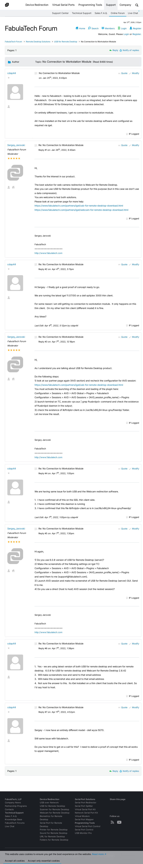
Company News (13, 802)
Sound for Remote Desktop (53, 833)
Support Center (60, 13)
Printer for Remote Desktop (53, 829)
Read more (98, 855)
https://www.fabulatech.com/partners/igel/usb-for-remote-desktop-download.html (79, 205)
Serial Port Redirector (85, 802)
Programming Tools (90, 4)
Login (126, 34)
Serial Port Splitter (84, 806)
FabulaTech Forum (13, 41)
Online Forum (118, 13)
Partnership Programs (16, 806)
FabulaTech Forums (15, 823)
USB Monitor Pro (83, 833)
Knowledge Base (13, 819)
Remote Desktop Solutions (38, 41)
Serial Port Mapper (84, 819)
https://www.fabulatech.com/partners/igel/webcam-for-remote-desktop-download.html (81, 209)
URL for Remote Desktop (52, 836)
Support (111, 4)
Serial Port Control (84, 829)
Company (125, 4)
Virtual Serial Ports (63, 4)
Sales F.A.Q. (101, 13)
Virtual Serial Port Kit (85, 809)
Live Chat (133, 13)
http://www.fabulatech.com (48, 253)
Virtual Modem (82, 816)
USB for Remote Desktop (65, 41)
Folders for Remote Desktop (54, 840)
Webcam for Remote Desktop (54, 813)
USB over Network (49, 802)
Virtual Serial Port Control (87, 826)
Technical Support (81, 13)
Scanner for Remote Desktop (54, 809)
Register (137, 34)
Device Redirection (37, 4)
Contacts (9, 809)
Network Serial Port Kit (86, 813)
